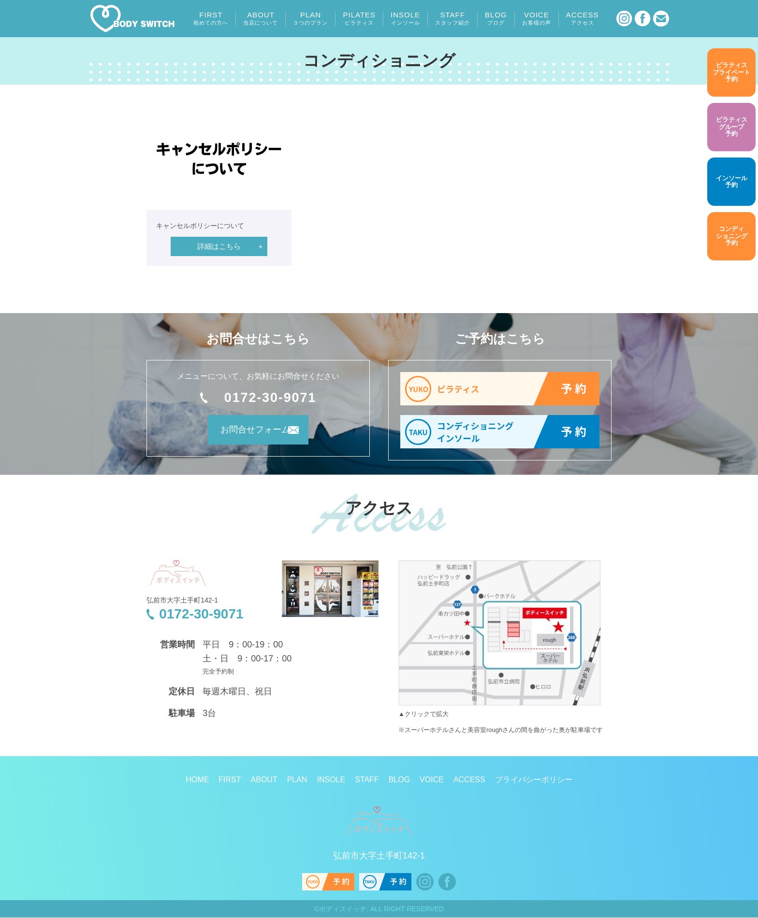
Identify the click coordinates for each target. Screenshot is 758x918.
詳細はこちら (219, 246)
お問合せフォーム (245, 433)
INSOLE (405, 18)
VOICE (536, 18)
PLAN (310, 18)
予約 (731, 72)
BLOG (496, 18)
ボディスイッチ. (343, 909)
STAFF (452, 18)
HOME (197, 780)
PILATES (359, 18)
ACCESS (582, 18)
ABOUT (260, 18)
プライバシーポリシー (533, 780)
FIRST (210, 18)
